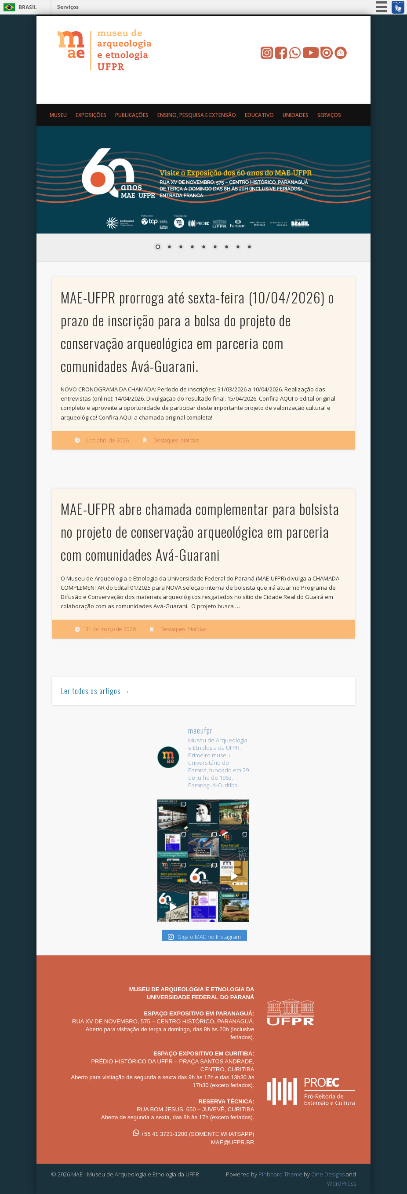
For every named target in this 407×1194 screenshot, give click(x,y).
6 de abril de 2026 (107, 440)
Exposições (91, 115)
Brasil (27, 7)
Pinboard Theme (280, 1174)
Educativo (259, 115)
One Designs (328, 1174)
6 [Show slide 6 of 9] (215, 247)
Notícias (190, 440)
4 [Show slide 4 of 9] (192, 247)
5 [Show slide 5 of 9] (203, 247)
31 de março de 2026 (110, 629)
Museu (58, 115)
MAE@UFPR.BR (232, 1142)
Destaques (165, 440)
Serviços (68, 7)
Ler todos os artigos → (95, 691)
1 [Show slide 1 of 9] (158, 247)
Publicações (132, 115)
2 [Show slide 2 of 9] (169, 247)
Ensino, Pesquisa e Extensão (196, 115)
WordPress (341, 1183)
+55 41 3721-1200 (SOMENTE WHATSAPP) (193, 1134)
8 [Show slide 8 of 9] (238, 247)
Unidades (296, 115)
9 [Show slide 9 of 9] (249, 247)
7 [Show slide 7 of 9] (226, 247)
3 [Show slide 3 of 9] (180, 247)
